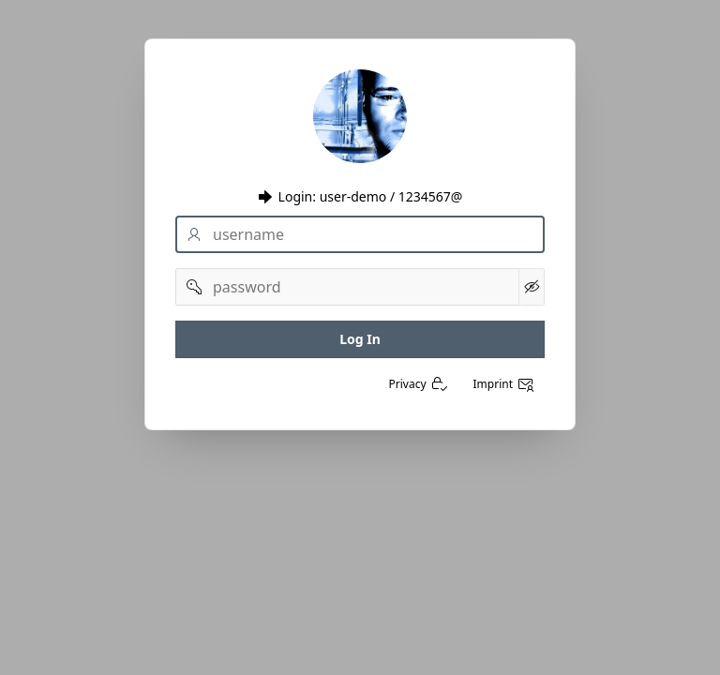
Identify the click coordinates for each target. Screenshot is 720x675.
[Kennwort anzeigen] (531, 287)
